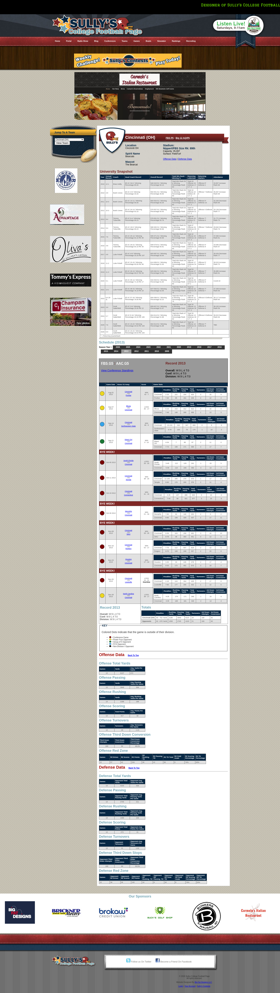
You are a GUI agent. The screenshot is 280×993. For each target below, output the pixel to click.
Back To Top (133, 655)
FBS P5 (170, 138)
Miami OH (128, 440)
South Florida (129, 460)
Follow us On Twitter (138, 961)
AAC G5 (122, 363)
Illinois (128, 406)
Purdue (128, 395)
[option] (23, 912)
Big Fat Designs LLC (203, 982)
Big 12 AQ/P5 (183, 138)
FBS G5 (107, 363)
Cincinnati (128, 392)
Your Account (189, 986)
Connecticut (128, 495)
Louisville (128, 582)
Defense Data (185, 159)
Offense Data (169, 159)
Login (180, 986)
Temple (128, 480)
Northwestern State (128, 426)
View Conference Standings (117, 370)
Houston (128, 559)
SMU (128, 534)
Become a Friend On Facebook (174, 961)
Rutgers (129, 549)
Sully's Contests (203, 986)
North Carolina (128, 594)
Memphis (128, 511)
